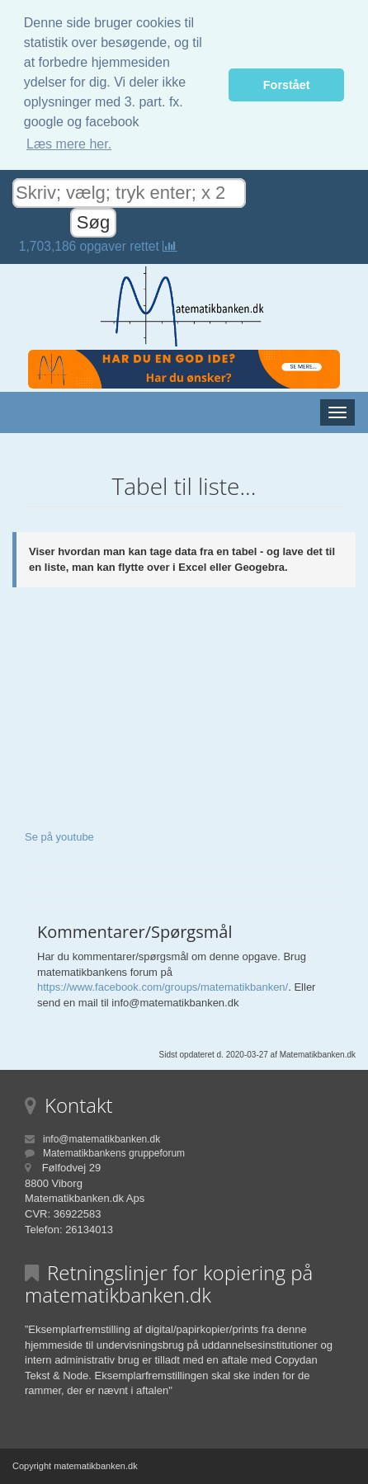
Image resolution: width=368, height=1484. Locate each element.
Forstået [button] (286, 85)
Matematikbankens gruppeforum (114, 1153)
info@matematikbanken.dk (101, 1139)
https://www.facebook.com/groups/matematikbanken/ (162, 987)
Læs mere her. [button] (68, 144)
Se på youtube (59, 837)
